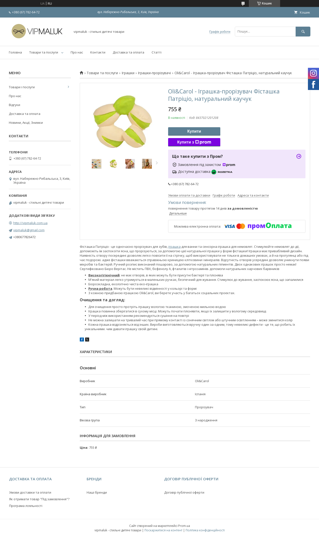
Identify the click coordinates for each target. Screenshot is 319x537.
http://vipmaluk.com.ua (30, 223)
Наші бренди (97, 492)
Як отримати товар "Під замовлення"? (39, 499)
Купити (194, 131)
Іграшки (128, 73)
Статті (156, 52)
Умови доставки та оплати (30, 492)
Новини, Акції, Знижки (26, 122)
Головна (15, 52)
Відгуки (14, 105)
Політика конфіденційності (205, 530)
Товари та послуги (43, 52)
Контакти (97, 52)
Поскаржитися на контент (163, 530)
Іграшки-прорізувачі (154, 73)
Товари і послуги (22, 87)
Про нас (77, 52)
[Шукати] (303, 31)
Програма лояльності (25, 505)
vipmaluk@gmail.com (29, 230)
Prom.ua (184, 526)
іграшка (174, 246)
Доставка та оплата (128, 52)
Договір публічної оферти (184, 492)
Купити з (194, 142)
